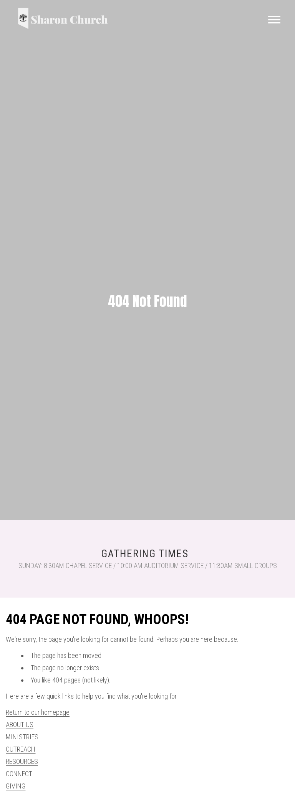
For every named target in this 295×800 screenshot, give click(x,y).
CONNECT (19, 774)
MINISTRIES (22, 737)
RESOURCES (22, 761)
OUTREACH (20, 749)
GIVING (15, 786)
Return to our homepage (38, 712)
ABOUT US (19, 724)
